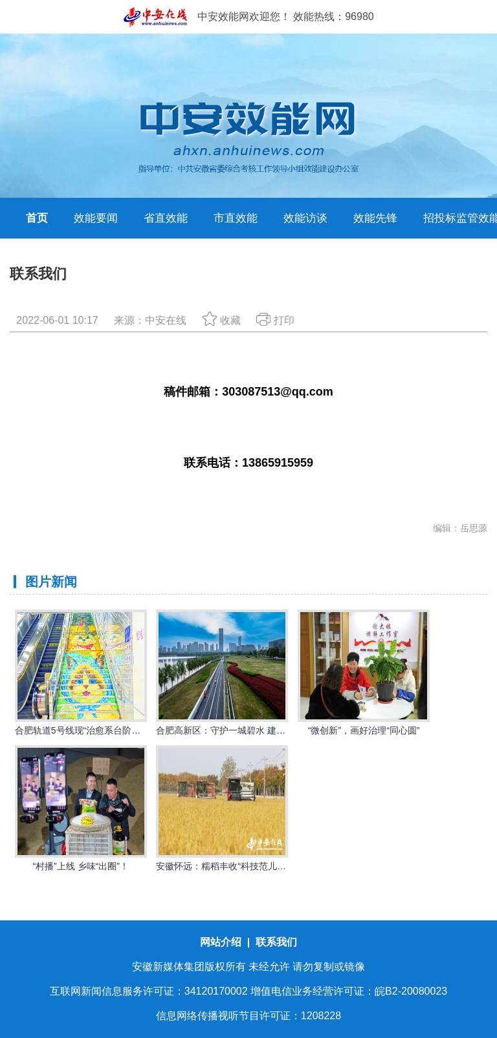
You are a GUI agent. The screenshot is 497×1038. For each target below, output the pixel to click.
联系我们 (276, 942)
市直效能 (236, 218)
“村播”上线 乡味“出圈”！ (80, 866)
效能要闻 (96, 218)
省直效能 (166, 218)
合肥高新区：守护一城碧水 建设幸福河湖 (239, 730)
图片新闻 (51, 582)
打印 (275, 320)
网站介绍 (222, 942)
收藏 (222, 320)
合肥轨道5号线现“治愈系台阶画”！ (84, 730)
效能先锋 (375, 218)
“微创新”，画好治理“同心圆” (364, 730)
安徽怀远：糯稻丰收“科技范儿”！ (222, 866)
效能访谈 (305, 218)
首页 (37, 218)
